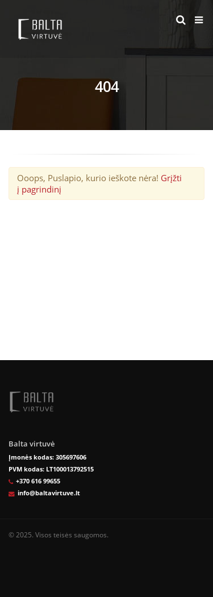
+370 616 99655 (38, 481)
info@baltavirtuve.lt (49, 493)
